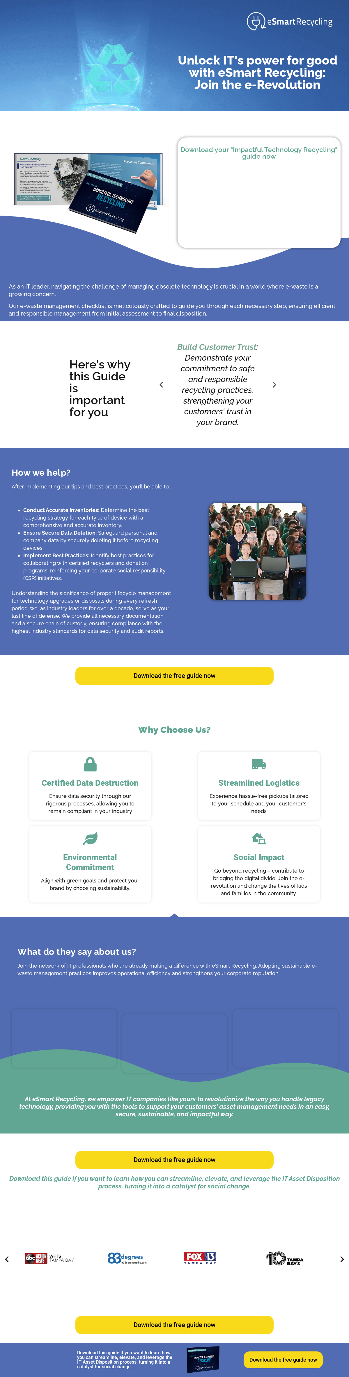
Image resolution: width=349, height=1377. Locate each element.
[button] (161, 384)
